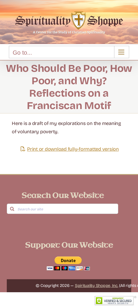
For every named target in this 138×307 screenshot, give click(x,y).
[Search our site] (62, 209)
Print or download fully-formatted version (69, 149)
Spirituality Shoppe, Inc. (96, 285)
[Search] (12, 209)
